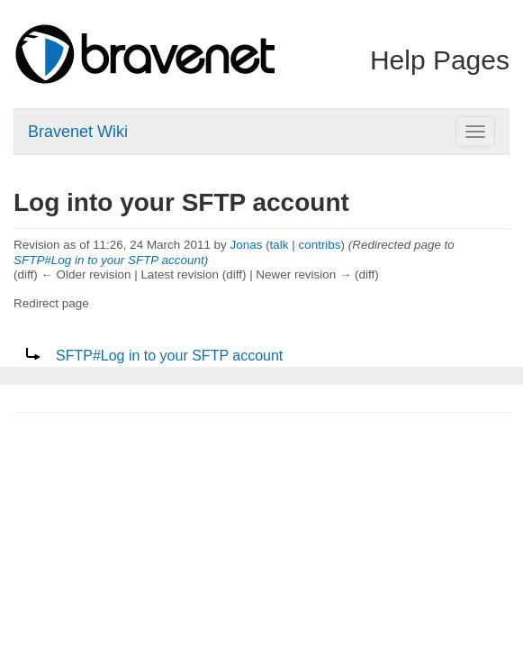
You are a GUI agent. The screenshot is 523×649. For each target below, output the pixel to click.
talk (279, 244)
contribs (320, 244)
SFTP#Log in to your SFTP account (109, 260)
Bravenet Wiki (78, 132)
